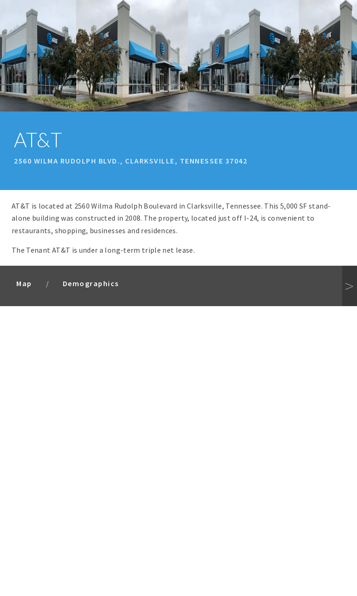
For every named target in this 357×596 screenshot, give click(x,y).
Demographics (91, 283)
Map (24, 283)
